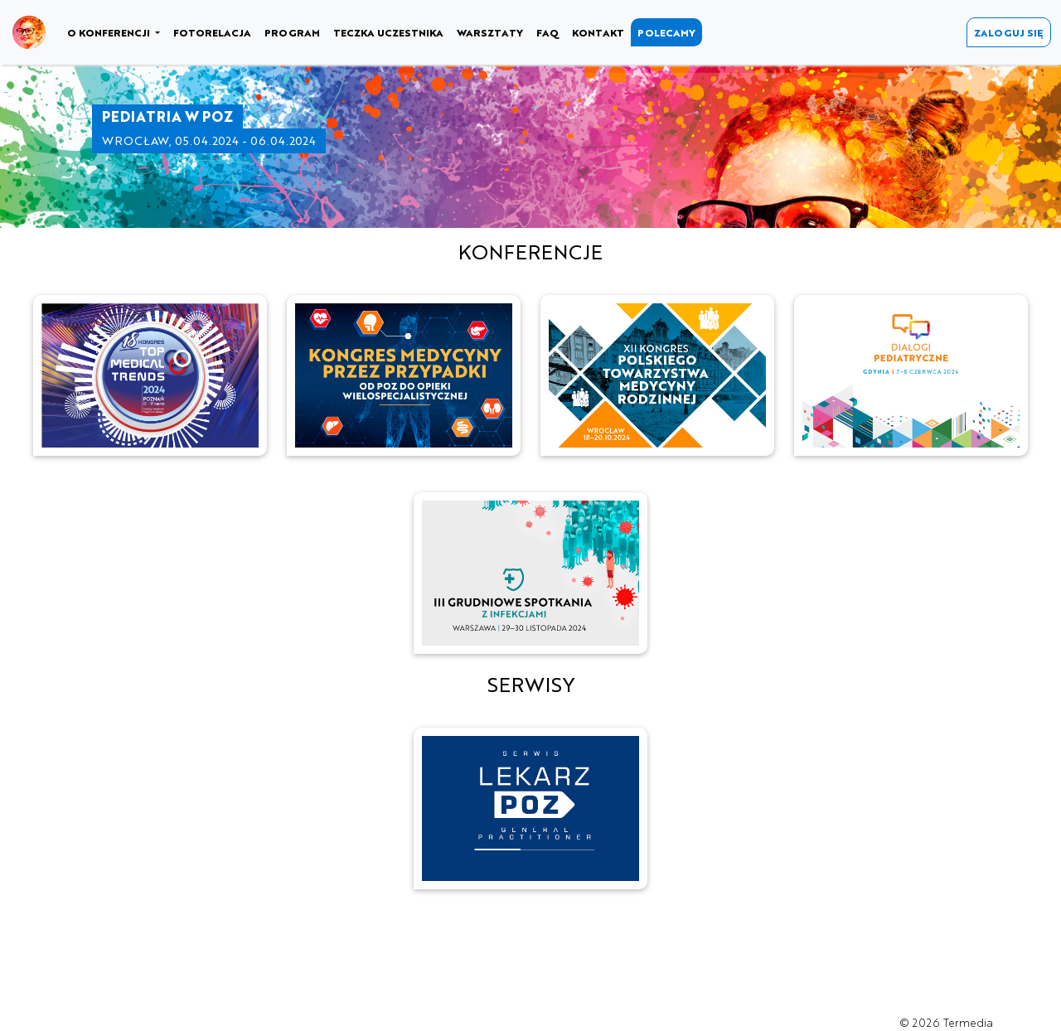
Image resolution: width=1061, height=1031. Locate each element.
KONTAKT (598, 32)
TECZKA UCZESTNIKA (388, 32)
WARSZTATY (490, 32)
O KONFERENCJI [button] (110, 32)
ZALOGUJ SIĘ (1009, 32)
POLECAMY (666, 32)
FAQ (547, 32)
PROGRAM (292, 32)
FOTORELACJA (212, 32)
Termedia (968, 1022)
